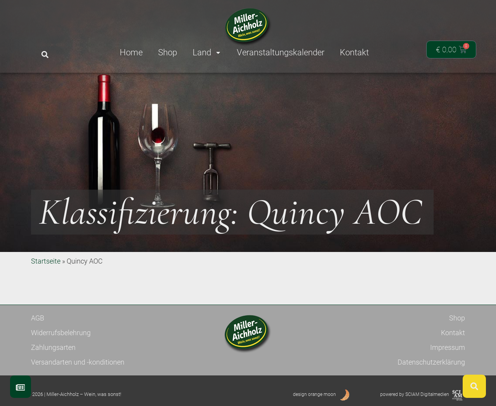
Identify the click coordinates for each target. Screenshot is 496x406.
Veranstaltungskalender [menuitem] (280, 52)
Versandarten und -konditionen (77, 362)
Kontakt (453, 333)
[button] (44, 54)
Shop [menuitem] (167, 52)
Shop (457, 318)
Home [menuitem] (131, 52)
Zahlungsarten (53, 347)
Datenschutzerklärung (431, 362)
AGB (37, 318)
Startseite (45, 261)
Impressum (447, 347)
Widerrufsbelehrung (61, 333)
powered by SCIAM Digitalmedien (414, 394)
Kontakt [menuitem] (354, 52)
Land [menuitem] (207, 52)
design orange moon (314, 394)
